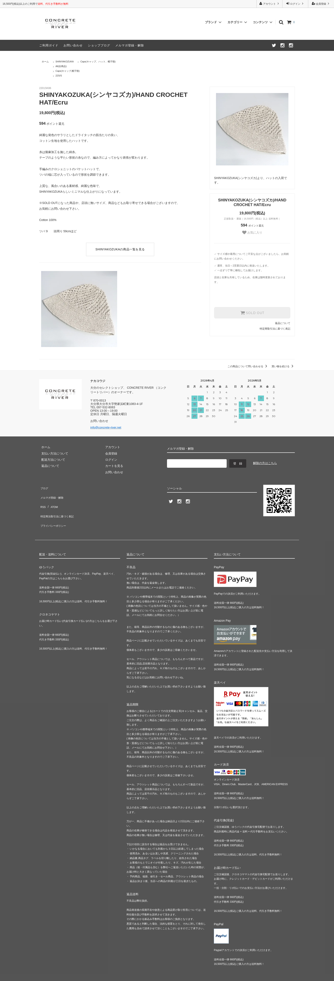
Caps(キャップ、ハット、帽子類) (97, 61)
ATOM (52, 499)
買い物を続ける (283, 366)
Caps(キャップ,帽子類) (68, 71)
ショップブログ (99, 45)
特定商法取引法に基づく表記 (58, 505)
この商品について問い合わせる (248, 366)
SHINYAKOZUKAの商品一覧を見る (120, 249)
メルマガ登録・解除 (129, 45)
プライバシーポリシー (54, 511)
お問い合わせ (73, 45)
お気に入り (252, 232)
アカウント (269, 3)
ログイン (295, 3)
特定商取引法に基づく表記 (275, 328)
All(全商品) (61, 66)
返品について (282, 322)
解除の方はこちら (265, 463)
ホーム (45, 61)
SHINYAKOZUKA (65, 61)
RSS (42, 499)
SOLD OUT (252, 312)
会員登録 (321, 3)
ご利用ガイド (48, 45)
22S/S (59, 75)
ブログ (43, 487)
